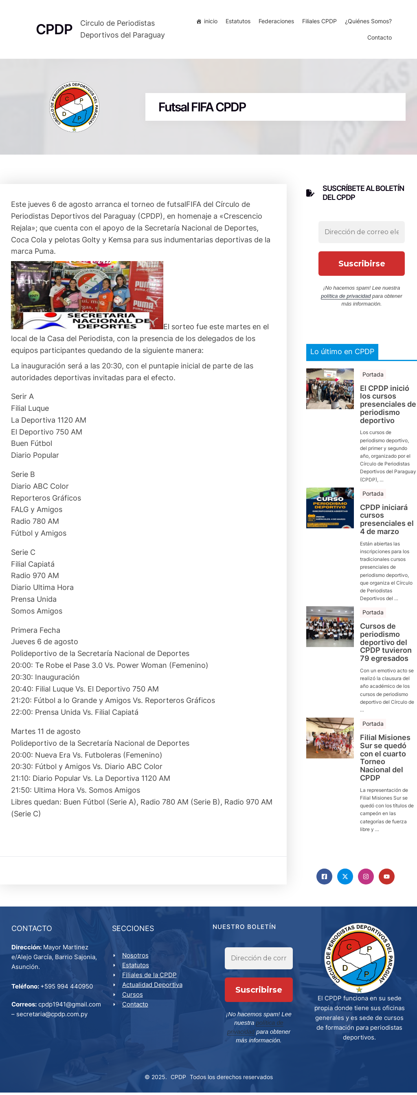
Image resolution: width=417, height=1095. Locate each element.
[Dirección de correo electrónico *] (361, 234)
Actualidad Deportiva (153, 988)
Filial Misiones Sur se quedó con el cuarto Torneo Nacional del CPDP (385, 760)
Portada (373, 375)
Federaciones (275, 22)
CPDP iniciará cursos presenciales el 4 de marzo (387, 521)
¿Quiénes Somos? (367, 22)
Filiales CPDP (318, 22)
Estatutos (236, 22)
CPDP (178, 1079)
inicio (209, 22)
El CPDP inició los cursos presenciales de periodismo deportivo (388, 406)
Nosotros (136, 958)
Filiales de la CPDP (150, 978)
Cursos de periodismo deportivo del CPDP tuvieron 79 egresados (386, 644)
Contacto (378, 38)
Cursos (133, 998)
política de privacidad (346, 298)
